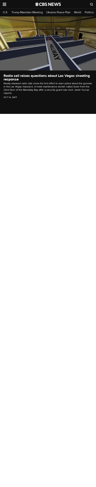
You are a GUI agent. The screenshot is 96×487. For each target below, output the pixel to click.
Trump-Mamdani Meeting (27, 12)
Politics (89, 12)
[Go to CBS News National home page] (48, 4)
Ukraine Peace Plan (58, 12)
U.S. (5, 12)
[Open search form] (91, 4)
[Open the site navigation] (18, 4)
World (77, 12)
